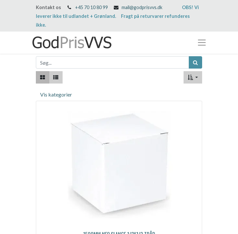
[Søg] (195, 62)
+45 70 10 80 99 (91, 7)
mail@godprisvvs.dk (142, 7)
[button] (193, 77)
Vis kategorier (56, 94)
